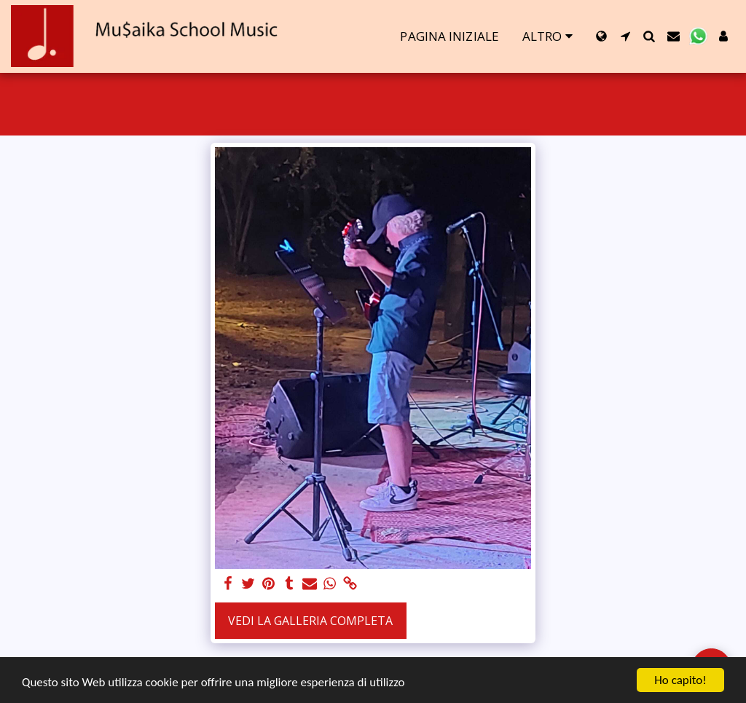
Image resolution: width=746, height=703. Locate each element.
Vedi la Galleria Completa (310, 621)
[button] (625, 36)
